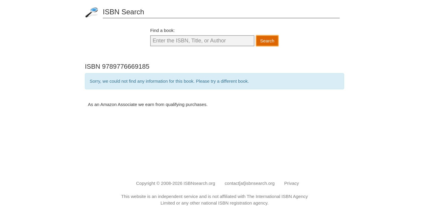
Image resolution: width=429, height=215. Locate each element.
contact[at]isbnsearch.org (250, 183)
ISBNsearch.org (199, 183)
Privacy (291, 183)
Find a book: (162, 30)
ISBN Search (123, 12)
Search (267, 40)
